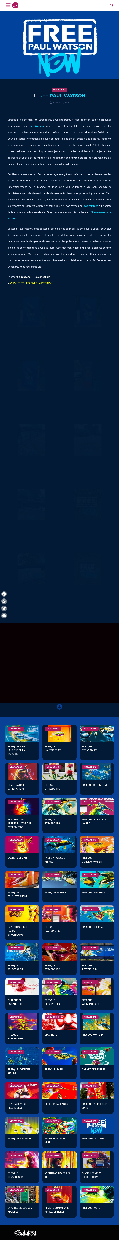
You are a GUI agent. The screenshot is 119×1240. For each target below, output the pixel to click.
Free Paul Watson (93, 1138)
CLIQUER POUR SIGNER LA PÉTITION (31, 283)
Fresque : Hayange (93, 892)
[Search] (111, 5)
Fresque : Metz (91, 1208)
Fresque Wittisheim (94, 785)
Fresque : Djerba (92, 927)
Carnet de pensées (93, 1069)
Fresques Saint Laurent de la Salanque (17, 750)
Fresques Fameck (55, 892)
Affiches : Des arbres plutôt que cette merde (19, 823)
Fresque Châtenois (19, 1138)
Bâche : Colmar (17, 858)
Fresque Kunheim (92, 1035)
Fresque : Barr (54, 1069)
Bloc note (51, 1035)
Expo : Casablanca (56, 1104)
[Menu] (8, 5)
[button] (59, 90)
